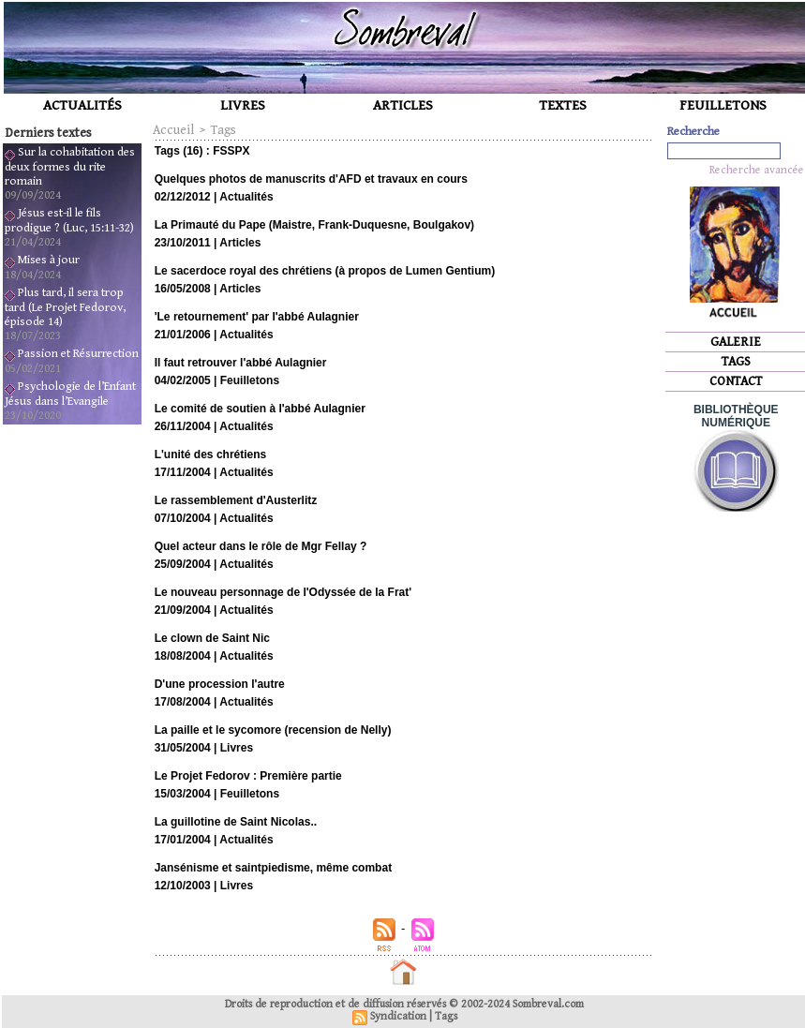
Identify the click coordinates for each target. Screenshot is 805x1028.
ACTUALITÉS (82, 105)
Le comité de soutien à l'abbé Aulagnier (260, 408)
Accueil (173, 130)
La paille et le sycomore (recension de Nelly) (273, 730)
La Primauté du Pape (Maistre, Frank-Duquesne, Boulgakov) (314, 224)
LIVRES (242, 105)
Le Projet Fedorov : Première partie (248, 775)
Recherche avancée (756, 170)
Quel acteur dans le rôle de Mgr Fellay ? (261, 546)
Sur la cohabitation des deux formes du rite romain (70, 166)
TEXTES (563, 105)
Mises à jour (49, 260)
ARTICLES (403, 105)
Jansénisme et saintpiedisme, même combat (273, 867)
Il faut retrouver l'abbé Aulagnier (241, 362)
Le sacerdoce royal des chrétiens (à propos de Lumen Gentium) (325, 270)
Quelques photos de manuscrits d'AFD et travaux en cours (311, 179)
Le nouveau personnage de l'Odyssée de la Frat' (283, 592)
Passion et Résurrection (78, 354)
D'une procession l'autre (220, 684)
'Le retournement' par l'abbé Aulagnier (257, 316)
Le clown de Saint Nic (212, 638)
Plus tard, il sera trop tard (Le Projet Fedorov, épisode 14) (65, 307)
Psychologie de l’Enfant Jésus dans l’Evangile (70, 394)
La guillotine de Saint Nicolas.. (236, 821)
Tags (223, 130)
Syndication (398, 1016)
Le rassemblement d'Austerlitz (236, 500)
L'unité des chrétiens (211, 454)
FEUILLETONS (723, 105)
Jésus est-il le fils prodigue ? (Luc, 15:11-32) (69, 220)
